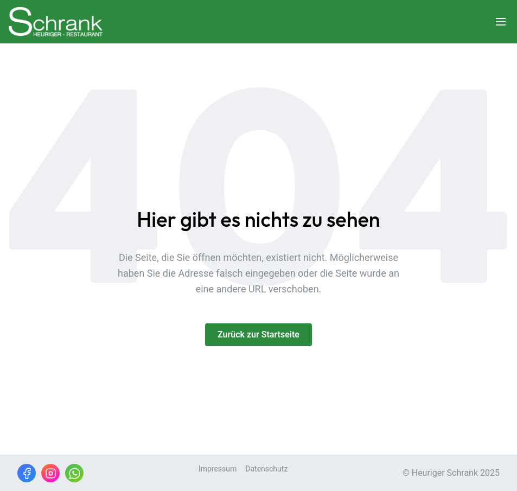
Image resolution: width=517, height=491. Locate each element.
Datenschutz (266, 469)
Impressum (218, 469)
